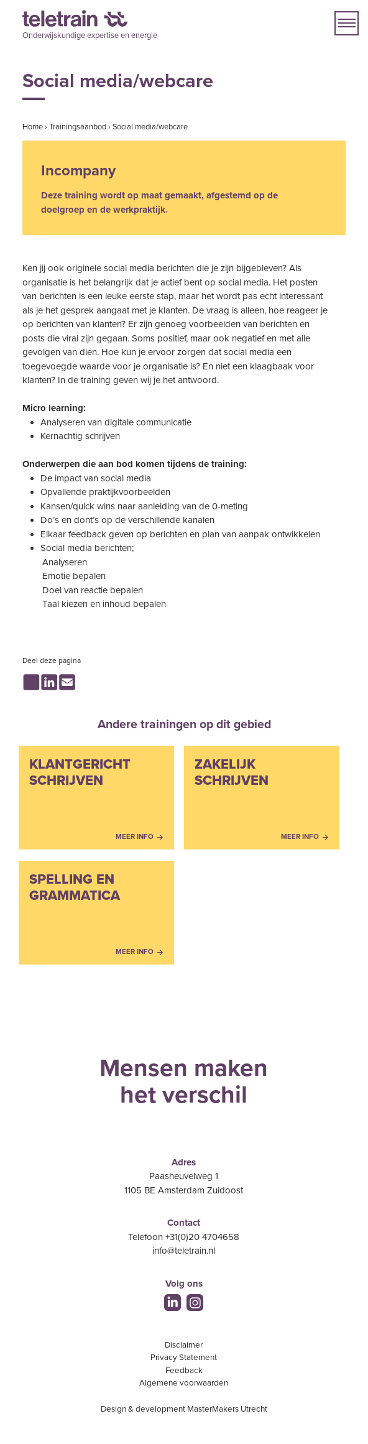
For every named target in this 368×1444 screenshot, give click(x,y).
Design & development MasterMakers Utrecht (184, 1409)
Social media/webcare (150, 127)
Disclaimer (184, 1345)
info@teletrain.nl (183, 1250)
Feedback (184, 1371)
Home (32, 127)
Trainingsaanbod (77, 127)
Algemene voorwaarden (183, 1383)
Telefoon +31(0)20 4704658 (183, 1237)
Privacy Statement (183, 1358)
